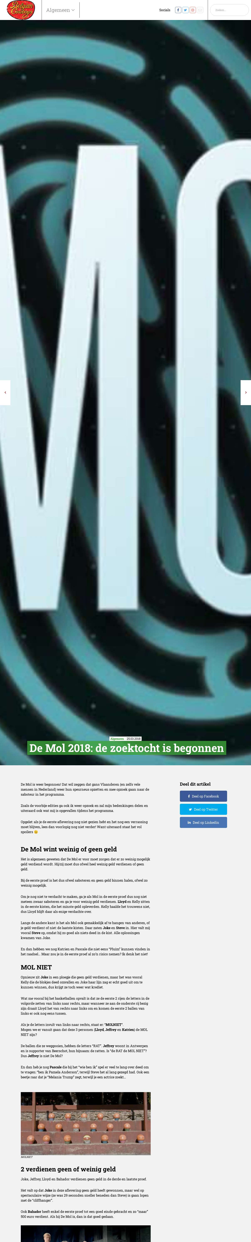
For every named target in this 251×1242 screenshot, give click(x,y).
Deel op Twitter (206, 809)
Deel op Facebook (205, 796)
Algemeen (58, 10)
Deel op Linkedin (206, 822)
